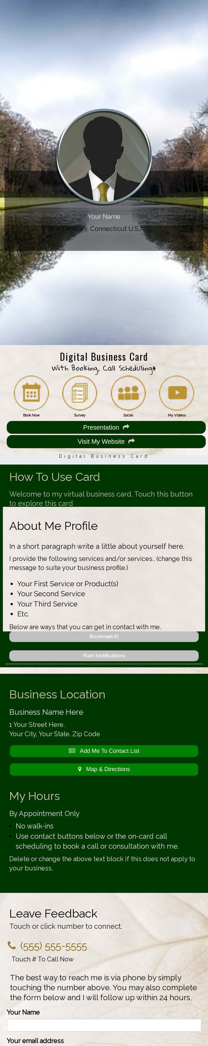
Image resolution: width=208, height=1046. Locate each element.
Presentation (106, 427)
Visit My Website (106, 441)
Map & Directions (104, 769)
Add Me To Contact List (104, 751)
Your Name (23, 1012)
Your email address (35, 1041)
